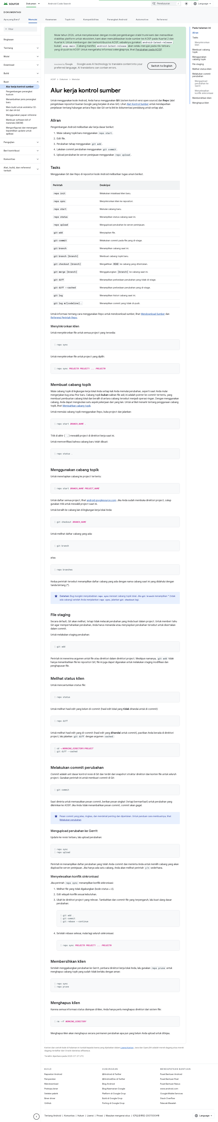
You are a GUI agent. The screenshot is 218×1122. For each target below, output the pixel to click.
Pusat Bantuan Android (171, 1074)
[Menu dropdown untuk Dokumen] (40, 3)
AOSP (53, 79)
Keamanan (51, 19)
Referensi (162, 19)
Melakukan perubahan (70, 820)
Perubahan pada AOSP (148, 49)
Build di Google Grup (112, 1098)
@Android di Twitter (111, 1074)
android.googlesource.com (101, 500)
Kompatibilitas (91, 19)
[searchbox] (20, 29)
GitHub (47, 1103)
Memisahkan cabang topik (77, 405)
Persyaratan (50, 1079)
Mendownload (51, 1083)
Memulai (76, 79)
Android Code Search (59, 3)
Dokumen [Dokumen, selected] (31, 3)
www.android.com (169, 1088)
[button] (18, 48)
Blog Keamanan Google (113, 1088)
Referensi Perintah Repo (64, 317)
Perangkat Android (117, 19)
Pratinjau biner (51, 1088)
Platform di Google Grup (114, 1093)
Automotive (142, 19)
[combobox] (166, 3)
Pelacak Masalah (168, 1103)
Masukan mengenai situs (118, 1115)
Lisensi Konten (127, 1047)
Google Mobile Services (171, 1093)
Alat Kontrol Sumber (138, 104)
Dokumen (64, 79)
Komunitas (69, 1115)
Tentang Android (52, 1115)
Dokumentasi (12, 12)
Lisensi (90, 1115)
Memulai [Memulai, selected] (32, 19)
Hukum (81, 1115)
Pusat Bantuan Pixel (169, 1079)
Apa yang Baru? (12, 19)
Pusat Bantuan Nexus (170, 1083)
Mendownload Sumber (153, 314)
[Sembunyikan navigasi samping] (36, 1117)
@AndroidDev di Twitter (113, 1079)
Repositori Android (53, 1074)
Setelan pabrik (51, 1093)
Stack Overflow (167, 1098)
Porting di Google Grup (113, 1103)
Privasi (100, 1115)
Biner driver (49, 1098)
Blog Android (108, 1083)
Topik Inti (70, 19)
